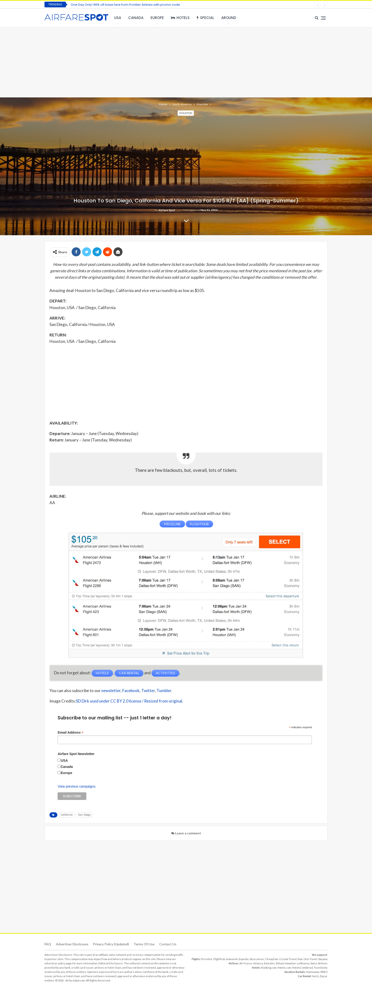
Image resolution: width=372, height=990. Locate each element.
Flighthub (219, 958)
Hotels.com (284, 967)
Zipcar (324, 975)
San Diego (84, 814)
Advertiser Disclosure (72, 944)
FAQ (47, 944)
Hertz (315, 975)
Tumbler (164, 690)
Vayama (323, 958)
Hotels (180, 17)
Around (228, 17)
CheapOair (271, 958)
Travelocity (321, 967)
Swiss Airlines (319, 963)
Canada (135, 17)
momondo (232, 958)
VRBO (324, 971)
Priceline (206, 958)
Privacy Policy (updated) (111, 944)
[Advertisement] (186, 61)
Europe (157, 17)
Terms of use (144, 944)
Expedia (244, 958)
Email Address (70, 732)
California (67, 814)
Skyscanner (257, 958)
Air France (246, 963)
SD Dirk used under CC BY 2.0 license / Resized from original (129, 700)
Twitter (148, 690)
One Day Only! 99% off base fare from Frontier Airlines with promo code (125, 4)
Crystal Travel (288, 958)
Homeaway (312, 971)
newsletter (111, 690)
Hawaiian (290, 963)
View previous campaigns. (77, 786)
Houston (185, 113)
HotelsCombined (302, 967)
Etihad (280, 963)
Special (205, 17)
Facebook (131, 690)
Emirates (269, 963)
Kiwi (300, 958)
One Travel (310, 958)
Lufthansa (303, 963)
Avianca (258, 963)
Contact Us (167, 944)
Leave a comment (186, 833)
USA (117, 17)
